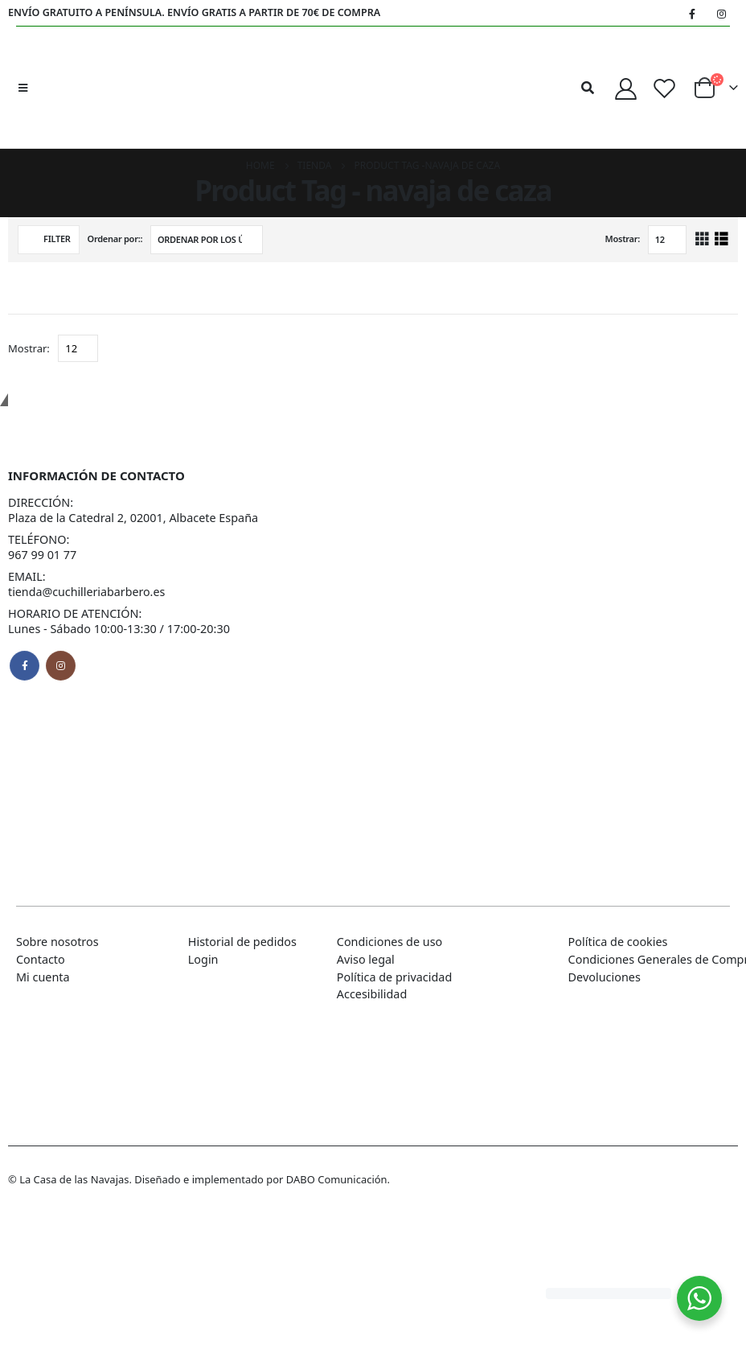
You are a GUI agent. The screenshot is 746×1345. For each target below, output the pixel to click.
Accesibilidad (372, 994)
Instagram (61, 666)
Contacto (40, 959)
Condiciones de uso (389, 941)
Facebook (24, 666)
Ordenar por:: (115, 238)
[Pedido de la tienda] (206, 239)
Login (203, 959)
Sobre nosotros (57, 941)
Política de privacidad (394, 977)
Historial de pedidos (242, 941)
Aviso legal (366, 959)
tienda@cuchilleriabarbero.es (87, 591)
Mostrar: (623, 238)
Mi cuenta (43, 977)
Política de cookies (618, 941)
